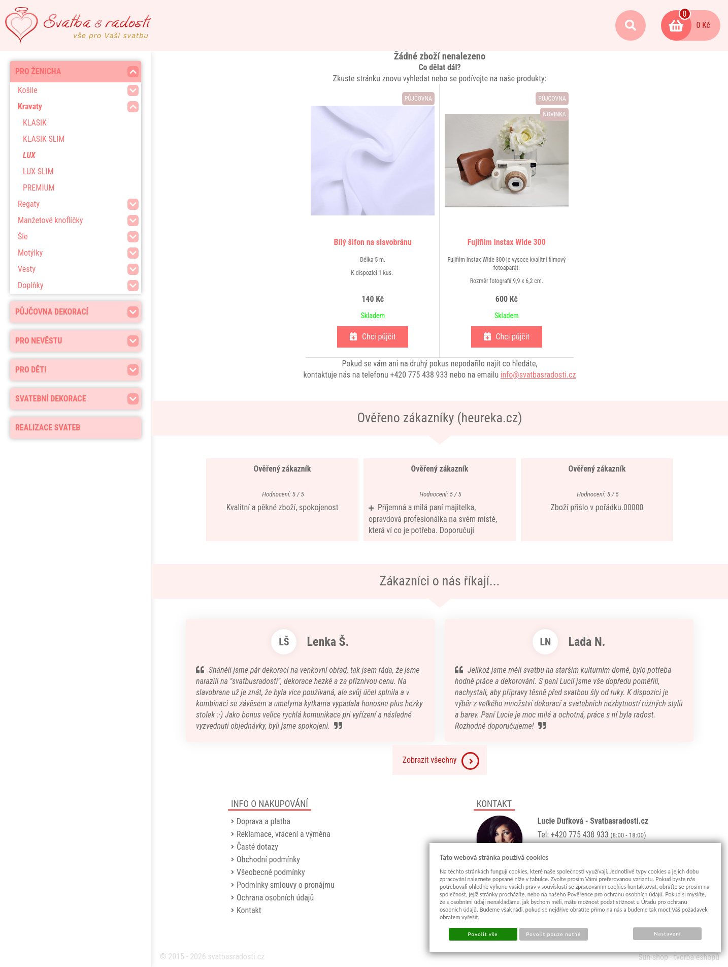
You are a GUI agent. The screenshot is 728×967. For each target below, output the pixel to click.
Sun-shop (653, 957)
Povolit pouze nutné (553, 934)
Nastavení (667, 933)
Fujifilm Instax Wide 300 (507, 242)
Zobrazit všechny (441, 761)
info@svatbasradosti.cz (538, 375)
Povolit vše (483, 934)
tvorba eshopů (696, 957)
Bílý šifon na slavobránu (373, 242)
